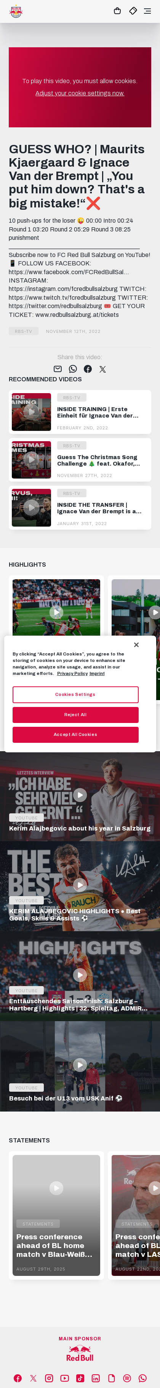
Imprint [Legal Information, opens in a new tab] (97, 673)
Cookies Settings (75, 694)
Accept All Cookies (75, 734)
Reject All (75, 714)
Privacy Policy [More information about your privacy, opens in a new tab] (72, 673)
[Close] (136, 644)
